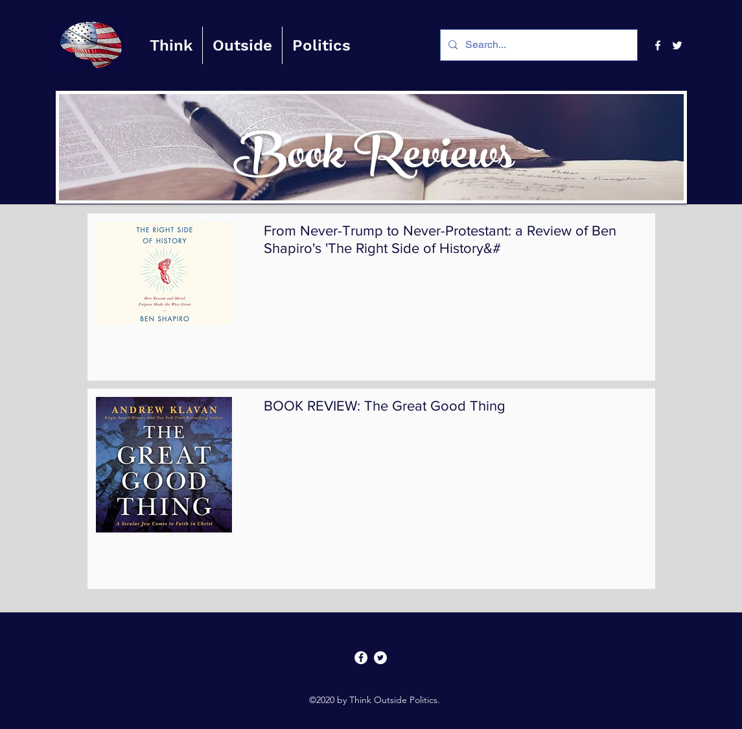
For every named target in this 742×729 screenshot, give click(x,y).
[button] (171, 45)
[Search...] (537, 45)
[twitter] (677, 45)
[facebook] (657, 45)
